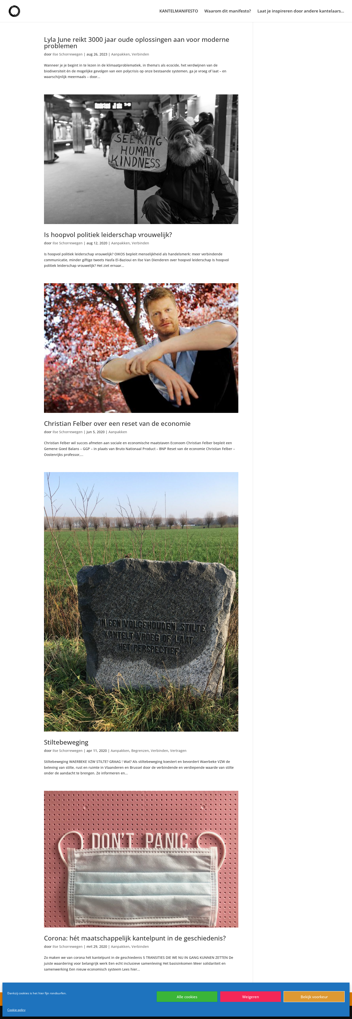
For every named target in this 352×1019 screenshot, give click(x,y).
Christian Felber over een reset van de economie (117, 423)
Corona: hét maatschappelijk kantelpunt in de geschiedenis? (135, 938)
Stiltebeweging (66, 742)
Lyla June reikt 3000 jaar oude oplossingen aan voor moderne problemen (136, 42)
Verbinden (140, 54)
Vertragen (178, 750)
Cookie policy (16, 1010)
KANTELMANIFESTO (178, 11)
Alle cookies (187, 996)
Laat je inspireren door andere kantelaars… (300, 11)
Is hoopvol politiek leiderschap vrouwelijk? (108, 234)
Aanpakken (120, 54)
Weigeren (250, 996)
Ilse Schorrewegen (68, 54)
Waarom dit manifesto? (227, 11)
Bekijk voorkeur (314, 996)
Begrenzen (140, 750)
